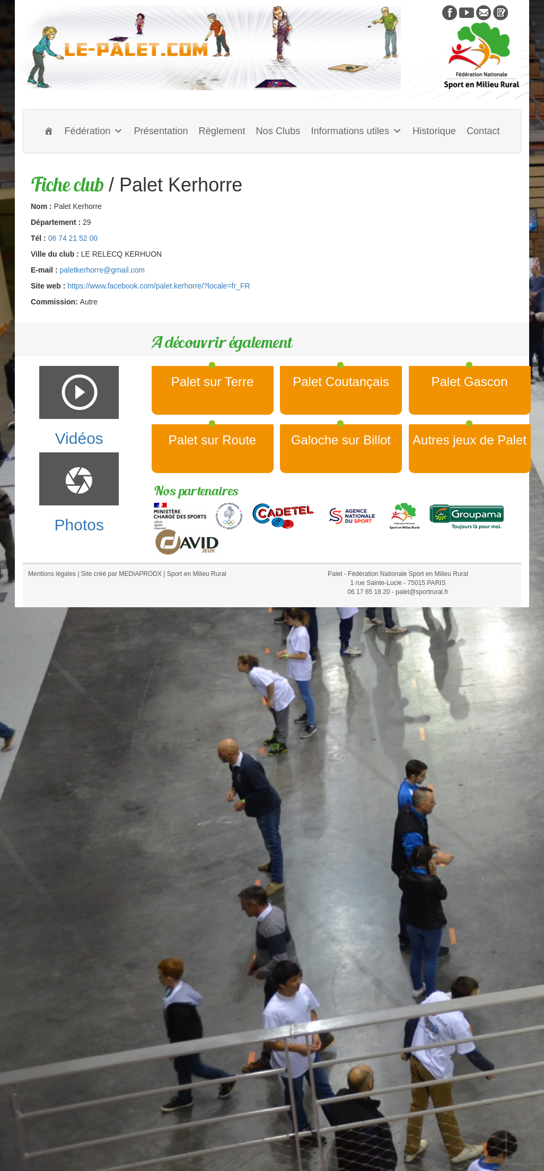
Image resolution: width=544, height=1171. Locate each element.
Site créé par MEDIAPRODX (121, 574)
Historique (434, 131)
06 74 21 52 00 (73, 238)
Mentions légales (52, 574)
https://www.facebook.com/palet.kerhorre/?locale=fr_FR (158, 286)
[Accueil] (49, 131)
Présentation (161, 131)
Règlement (222, 131)
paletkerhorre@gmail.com (102, 270)
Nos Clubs (278, 131)
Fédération (93, 131)
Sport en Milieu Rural (196, 574)
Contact (483, 131)
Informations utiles (356, 131)
